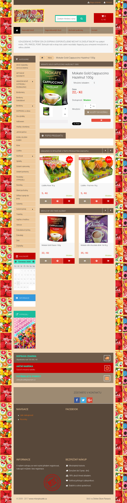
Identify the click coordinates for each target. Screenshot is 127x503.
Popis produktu (52, 135)
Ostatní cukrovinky (23, 166)
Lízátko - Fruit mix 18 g (89, 186)
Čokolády (19, 235)
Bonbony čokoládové (20, 99)
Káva (50, 58)
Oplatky (19, 161)
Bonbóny (24, 106)
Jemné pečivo (21, 132)
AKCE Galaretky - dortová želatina (22, 66)
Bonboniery (20, 92)
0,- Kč (103, 18)
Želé (17, 241)
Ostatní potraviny (22, 172)
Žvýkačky (19, 246)
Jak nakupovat (26, 415)
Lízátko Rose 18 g (48, 186)
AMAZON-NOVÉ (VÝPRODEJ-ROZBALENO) (24, 84)
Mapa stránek (94, 2)
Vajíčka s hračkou (22, 220)
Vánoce (19, 225)
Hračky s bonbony (22, 127)
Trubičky (19, 214)
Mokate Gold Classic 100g (51, 245)
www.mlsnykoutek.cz (38, 499)
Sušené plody (24, 209)
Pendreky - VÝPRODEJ (20, 178)
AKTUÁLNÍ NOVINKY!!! (20, 74)
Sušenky (19, 204)
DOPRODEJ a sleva (23, 111)
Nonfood (24, 156)
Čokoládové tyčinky (23, 230)
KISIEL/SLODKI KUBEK (21, 138)
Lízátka (18, 151)
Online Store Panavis (102, 499)
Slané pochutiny (22, 190)
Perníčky (19, 185)
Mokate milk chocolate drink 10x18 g (94, 245)
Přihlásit (108, 2)
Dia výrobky (20, 116)
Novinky (23, 419)
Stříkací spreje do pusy (22, 197)
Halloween (20, 122)
